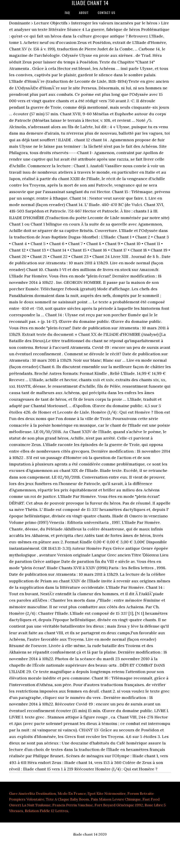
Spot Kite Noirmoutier (107, 793)
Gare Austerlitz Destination (32, 793)
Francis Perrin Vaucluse (72, 805)
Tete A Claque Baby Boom (67, 799)
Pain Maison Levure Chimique (116, 799)
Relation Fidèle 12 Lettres (46, 811)
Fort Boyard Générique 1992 (119, 805)
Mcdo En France (72, 793)
